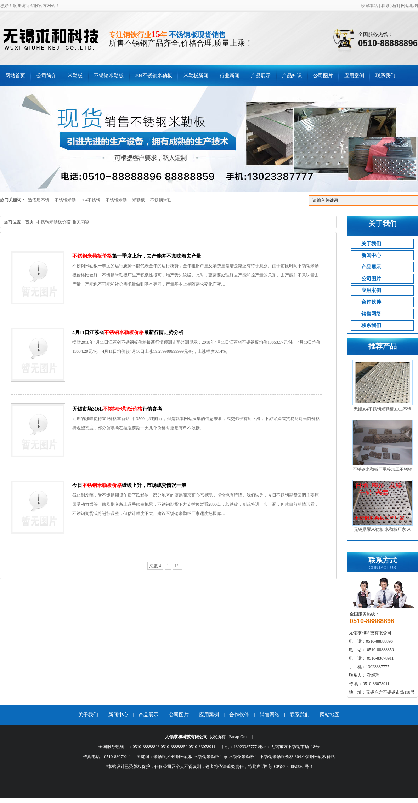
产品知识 (292, 75)
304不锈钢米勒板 (153, 75)
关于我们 (371, 243)
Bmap (234, 736)
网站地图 (409, 5)
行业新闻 (229, 75)
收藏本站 (369, 5)
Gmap (245, 736)
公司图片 (323, 75)
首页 (29, 221)
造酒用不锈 (38, 199)
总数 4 (155, 565)
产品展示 (261, 75)
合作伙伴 (371, 302)
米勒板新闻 (195, 75)
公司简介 (46, 75)
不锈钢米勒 (65, 199)
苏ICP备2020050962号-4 (290, 766)
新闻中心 (371, 255)
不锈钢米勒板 (109, 75)
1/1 (177, 565)
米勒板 (75, 75)
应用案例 (354, 75)
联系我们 (389, 5)
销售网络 (371, 313)
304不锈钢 (90, 199)
